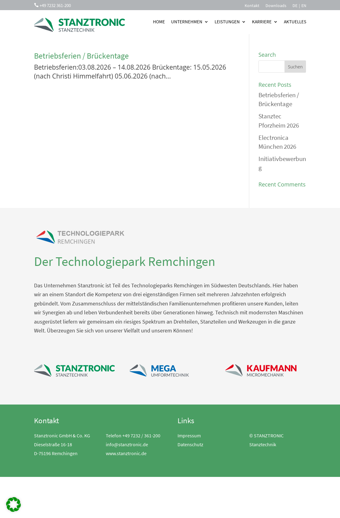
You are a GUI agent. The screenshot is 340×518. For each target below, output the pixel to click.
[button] (13, 504)
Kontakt (252, 5)
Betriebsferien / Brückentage (81, 56)
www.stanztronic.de (126, 453)
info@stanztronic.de (127, 444)
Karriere (262, 22)
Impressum (189, 435)
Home (159, 22)
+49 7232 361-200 (55, 5)
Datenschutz (190, 444)
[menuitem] (294, 6)
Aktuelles (295, 22)
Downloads (276, 5)
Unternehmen (186, 22)
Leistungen (227, 22)
